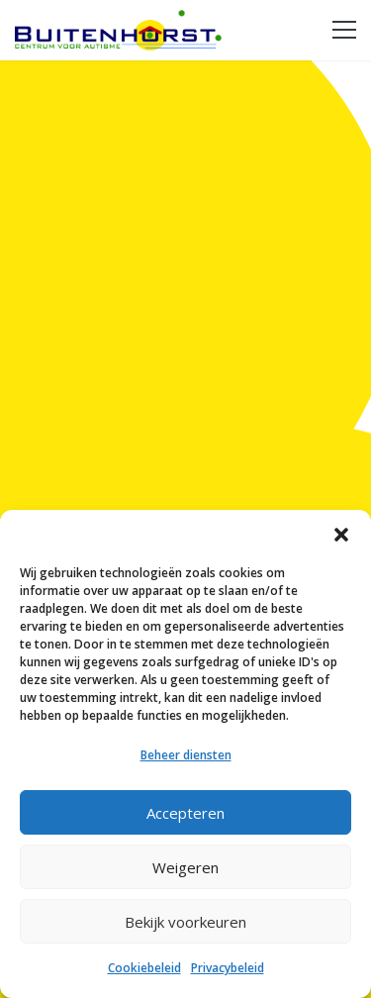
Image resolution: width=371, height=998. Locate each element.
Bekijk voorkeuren (185, 922)
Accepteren (185, 813)
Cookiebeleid (144, 967)
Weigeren (185, 867)
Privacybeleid (227, 967)
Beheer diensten (186, 755)
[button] (341, 535)
